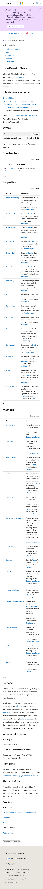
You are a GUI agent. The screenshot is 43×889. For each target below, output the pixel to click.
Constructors (9, 55)
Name (8, 370)
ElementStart (10, 267)
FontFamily (10, 281)
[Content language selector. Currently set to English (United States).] (15, 853)
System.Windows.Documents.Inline (19, 107)
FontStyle (9, 317)
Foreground (10, 345)
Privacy (25, 872)
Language (9, 356)
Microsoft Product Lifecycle (17, 15)
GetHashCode (11, 546)
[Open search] (33, 3)
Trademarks (20, 879)
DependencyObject (27, 249)
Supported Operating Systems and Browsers (20, 775)
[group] (21, 138)
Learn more (23, 77)
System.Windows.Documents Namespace (14, 33)
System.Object (8, 98)
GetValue (9, 571)
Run (4, 822)
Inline (25, 396)
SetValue (9, 646)
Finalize (8, 474)
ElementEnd (10, 253)
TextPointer (29, 214)
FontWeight (10, 329)
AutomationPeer (31, 606)
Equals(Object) (11, 457)
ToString (9, 662)
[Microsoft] (21, 3)
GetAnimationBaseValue (14, 518)
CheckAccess (10, 425)
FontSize (9, 294)
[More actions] (38, 33)
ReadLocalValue (11, 627)
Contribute (16, 872)
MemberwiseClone (12, 590)
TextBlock (6, 817)
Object (37, 460)
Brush (34, 345)
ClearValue (9, 441)
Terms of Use (9, 879)
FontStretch (10, 306)
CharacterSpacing (12, 198)
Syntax (7, 52)
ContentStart (10, 228)
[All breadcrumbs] (5, 33)
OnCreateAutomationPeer (15, 601)
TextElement (28, 209)
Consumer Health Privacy (13, 876)
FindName (9, 497)
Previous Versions (23, 869)
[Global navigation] (2, 3)
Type (34, 560)
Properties (8, 58)
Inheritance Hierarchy (12, 49)
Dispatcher (10, 241)
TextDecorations (12, 386)
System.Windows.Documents (25, 115)
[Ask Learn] (27, 33)
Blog (6, 872)
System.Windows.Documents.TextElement (21, 104)
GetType (9, 560)
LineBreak (11, 168)
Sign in (38, 3)
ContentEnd (10, 214)
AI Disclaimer (9, 869)
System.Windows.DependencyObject (18, 101)
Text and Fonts (8, 833)
